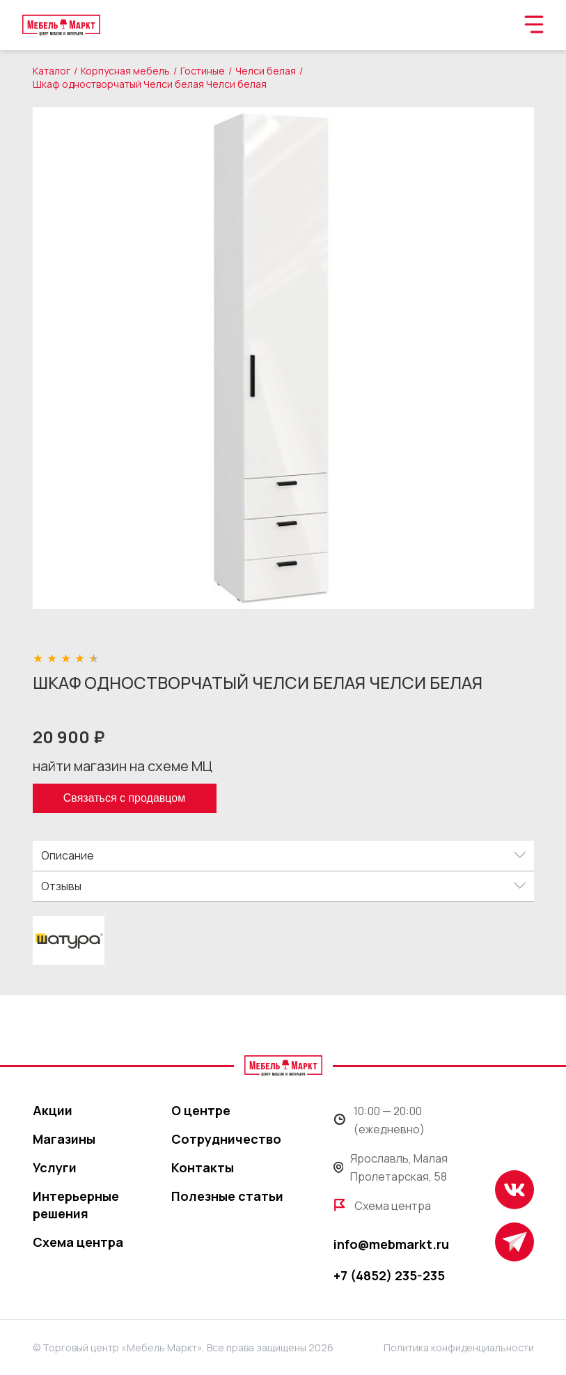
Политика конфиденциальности (459, 1347)
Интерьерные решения (76, 1205)
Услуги (55, 1167)
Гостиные (202, 70)
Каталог (51, 70)
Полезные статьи (227, 1196)
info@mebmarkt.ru (391, 1244)
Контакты (202, 1167)
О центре (200, 1110)
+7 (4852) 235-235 (389, 1275)
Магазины (64, 1139)
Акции (52, 1110)
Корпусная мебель (125, 70)
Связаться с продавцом (124, 798)
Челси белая (265, 70)
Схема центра (78, 1242)
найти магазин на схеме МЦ (122, 765)
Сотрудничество (226, 1139)
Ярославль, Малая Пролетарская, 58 (390, 1167)
